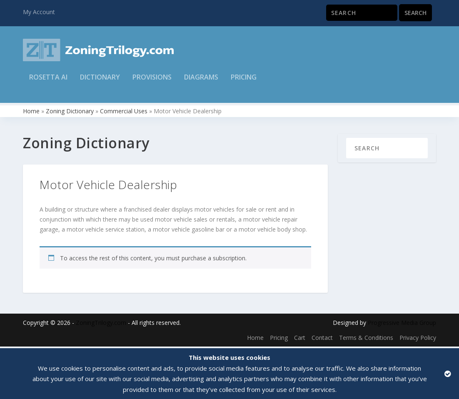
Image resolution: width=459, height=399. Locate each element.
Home (31, 113)
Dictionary (100, 82)
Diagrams (201, 82)
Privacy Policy (417, 339)
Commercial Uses (123, 113)
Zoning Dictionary (70, 113)
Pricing (244, 82)
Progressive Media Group (402, 325)
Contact (322, 339)
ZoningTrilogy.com (101, 325)
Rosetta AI (48, 82)
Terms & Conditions (366, 339)
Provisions (152, 82)
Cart (299, 339)
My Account (39, 12)
